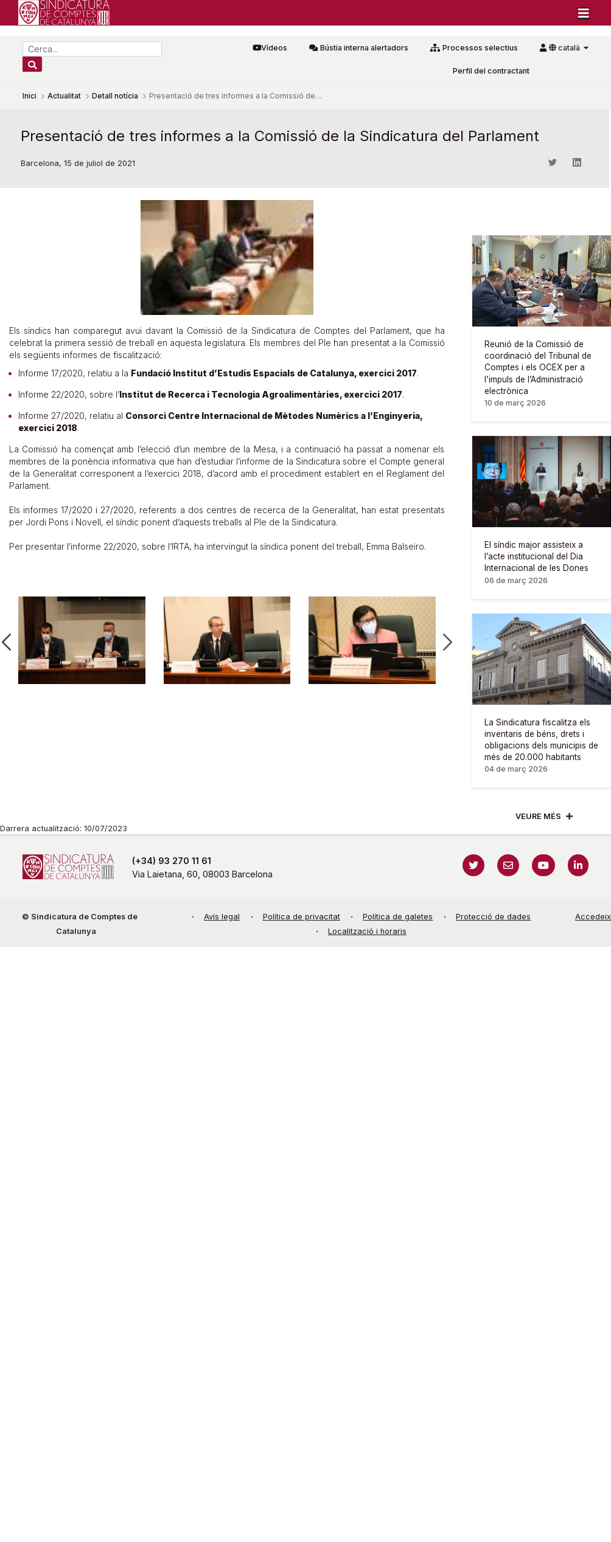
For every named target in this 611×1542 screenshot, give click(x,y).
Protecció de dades (493, 916)
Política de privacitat (301, 916)
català (565, 47)
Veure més (538, 816)
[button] (447, 642)
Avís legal (222, 916)
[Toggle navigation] (584, 12)
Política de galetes (398, 916)
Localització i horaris (367, 931)
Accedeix (593, 916)
